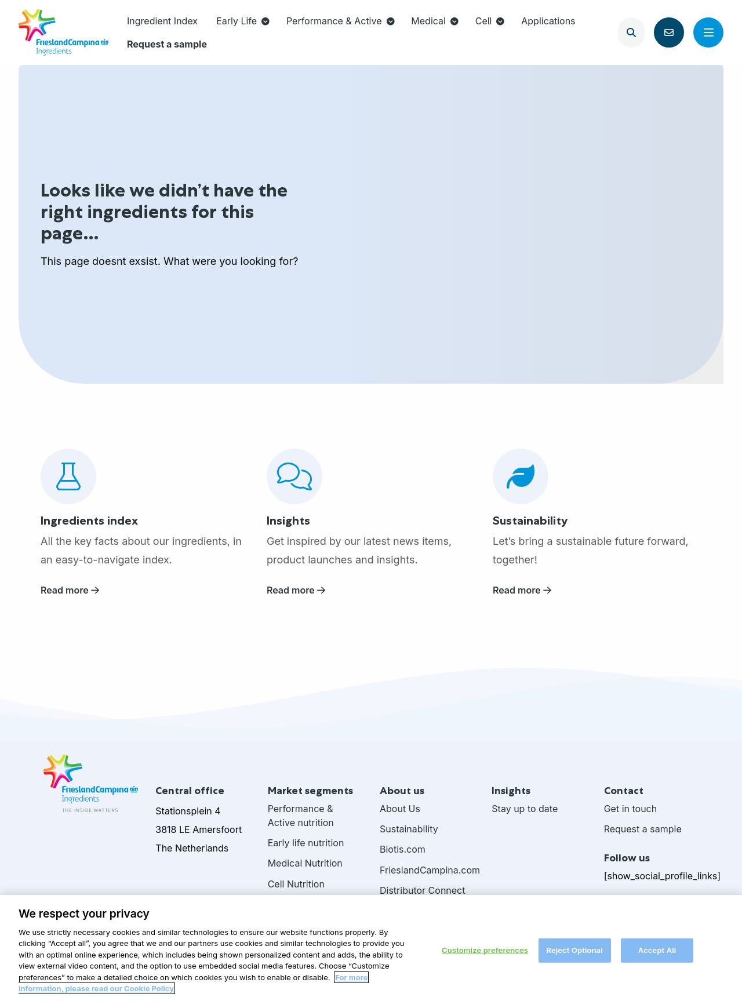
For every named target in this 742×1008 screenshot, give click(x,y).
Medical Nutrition (305, 863)
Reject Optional (574, 953)
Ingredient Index (162, 21)
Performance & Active (340, 21)
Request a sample (167, 44)
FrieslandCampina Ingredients (63, 32)
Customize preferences (485, 953)
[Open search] (631, 32)
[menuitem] (162, 21)
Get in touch (630, 808)
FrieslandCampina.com (427, 870)
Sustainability (409, 829)
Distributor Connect (422, 890)
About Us (400, 808)
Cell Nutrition (296, 884)
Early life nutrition (306, 843)
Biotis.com (402, 849)
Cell (490, 21)
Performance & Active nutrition (301, 815)
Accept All (657, 953)
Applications (548, 21)
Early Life (243, 21)
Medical (435, 21)
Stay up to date (525, 808)
